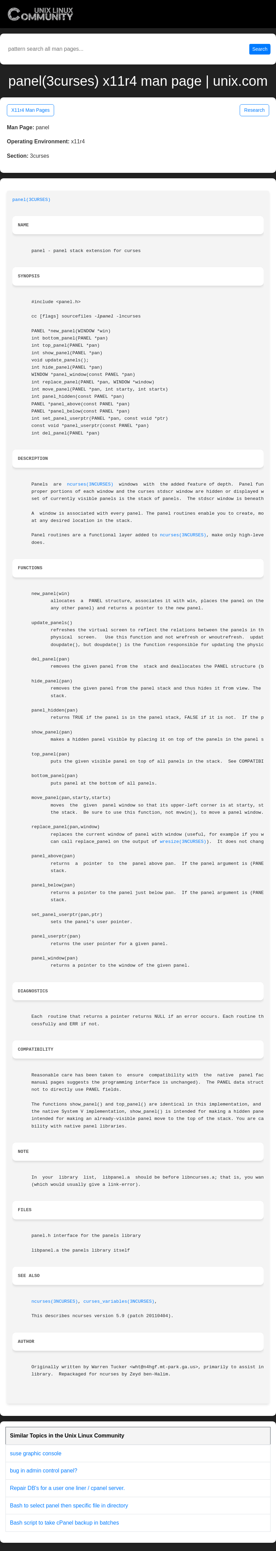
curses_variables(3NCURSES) (118, 1301)
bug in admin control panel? (43, 1471)
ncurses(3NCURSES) (90, 484)
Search (259, 49)
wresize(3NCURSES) (183, 841)
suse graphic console (35, 1453)
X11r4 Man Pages (30, 110)
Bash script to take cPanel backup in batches (64, 1523)
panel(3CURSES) (31, 199)
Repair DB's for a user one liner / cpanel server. (67, 1488)
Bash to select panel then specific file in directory (69, 1505)
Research (254, 110)
